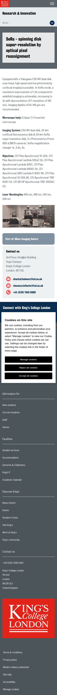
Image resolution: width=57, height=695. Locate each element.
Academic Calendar (24, 481)
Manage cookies (21, 689)
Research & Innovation (19, 13)
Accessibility (19, 682)
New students (21, 406)
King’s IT (18, 473)
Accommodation (22, 458)
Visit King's (19, 526)
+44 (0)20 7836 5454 (12, 563)
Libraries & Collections (25, 466)
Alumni (17, 428)
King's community (23, 541)
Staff (16, 421)
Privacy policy (20, 660)
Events (17, 511)
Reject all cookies (28, 368)
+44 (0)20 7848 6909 (24, 292)
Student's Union (22, 518)
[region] (28, 347)
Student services (22, 451)
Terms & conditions (23, 652)
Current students (23, 413)
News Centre (21, 504)
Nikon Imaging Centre (26, 239)
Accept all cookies (28, 376)
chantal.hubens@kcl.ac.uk (27, 279)
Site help (18, 674)
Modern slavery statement (26, 667)
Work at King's (21, 533)
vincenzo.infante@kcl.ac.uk (28, 286)
